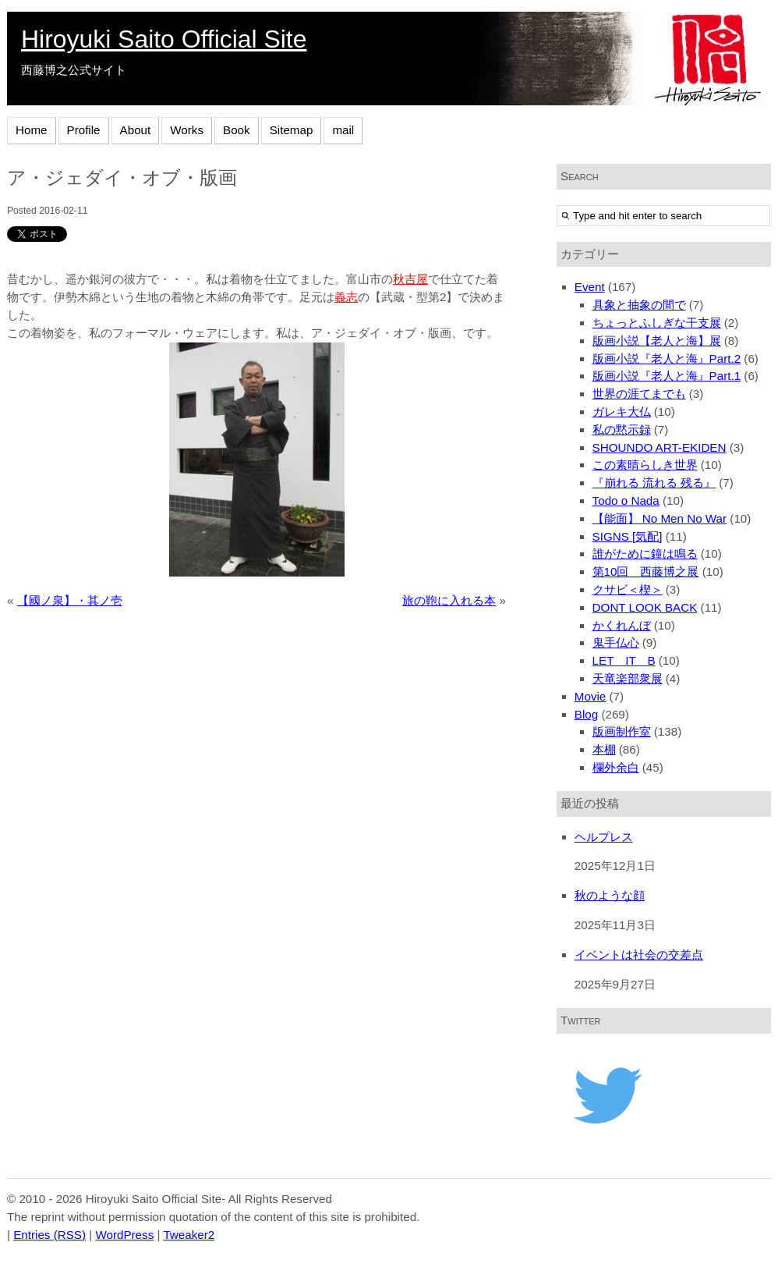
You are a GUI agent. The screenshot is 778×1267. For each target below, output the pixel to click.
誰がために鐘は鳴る (645, 553)
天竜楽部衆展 (627, 678)
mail (343, 130)
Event (590, 286)
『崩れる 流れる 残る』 (654, 482)
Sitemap (291, 130)
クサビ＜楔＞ (627, 589)
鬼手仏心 (615, 642)
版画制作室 (621, 731)
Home (32, 130)
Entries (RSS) (49, 1234)
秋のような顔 (610, 895)
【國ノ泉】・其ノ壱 (69, 600)
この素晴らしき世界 (645, 464)
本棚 (604, 749)
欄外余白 (615, 767)
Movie (590, 696)
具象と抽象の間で (639, 304)
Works (186, 130)
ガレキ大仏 (621, 411)
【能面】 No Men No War (659, 518)
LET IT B (624, 660)
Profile (84, 130)
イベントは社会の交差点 (639, 954)
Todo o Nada (626, 500)
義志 (346, 296)
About (135, 130)
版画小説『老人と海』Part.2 (666, 358)
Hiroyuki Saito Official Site (163, 39)
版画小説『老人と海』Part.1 (666, 375)
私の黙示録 (621, 429)
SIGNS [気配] (627, 536)
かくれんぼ (621, 625)
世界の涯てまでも (639, 393)
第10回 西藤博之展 (645, 571)
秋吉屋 (410, 279)
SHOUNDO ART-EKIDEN (659, 447)
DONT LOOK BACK (645, 607)
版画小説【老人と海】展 (656, 340)
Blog (586, 714)
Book (236, 130)
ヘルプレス (604, 836)
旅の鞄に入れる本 (449, 600)
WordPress (124, 1234)
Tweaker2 (188, 1234)
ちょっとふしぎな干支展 (656, 322)
